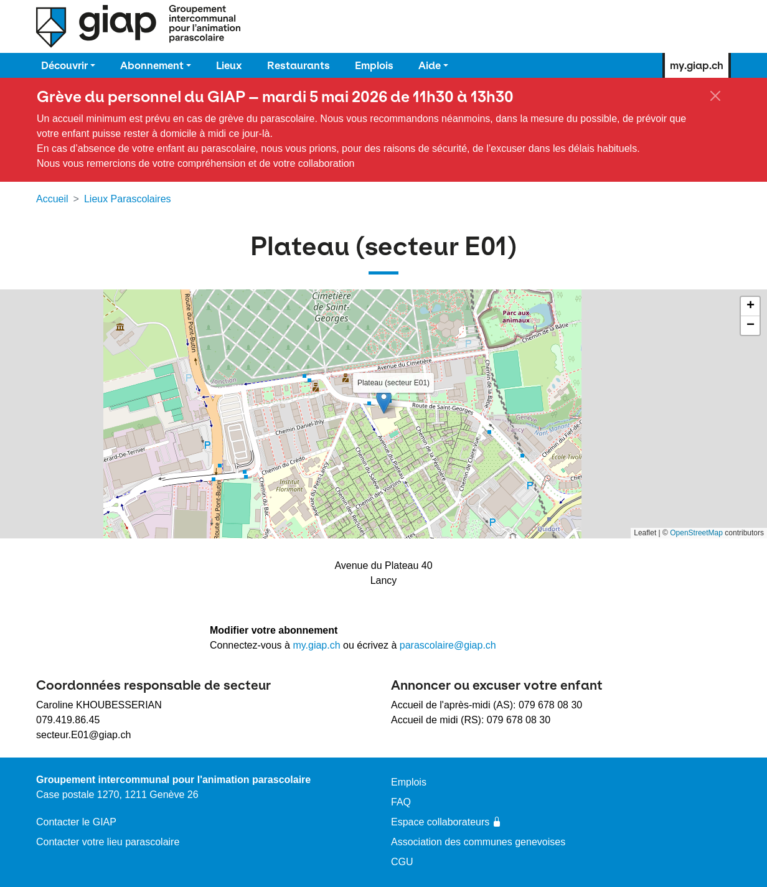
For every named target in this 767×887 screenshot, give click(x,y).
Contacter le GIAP (76, 822)
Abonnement (152, 65)
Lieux (229, 65)
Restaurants (298, 65)
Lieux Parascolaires (127, 199)
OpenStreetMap (696, 532)
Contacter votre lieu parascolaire (107, 842)
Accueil (52, 199)
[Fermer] (715, 95)
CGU (402, 861)
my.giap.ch (696, 65)
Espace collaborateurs (446, 822)
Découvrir (64, 65)
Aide (429, 65)
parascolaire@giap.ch (448, 645)
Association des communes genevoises (478, 842)
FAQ (401, 802)
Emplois (374, 65)
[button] (384, 401)
